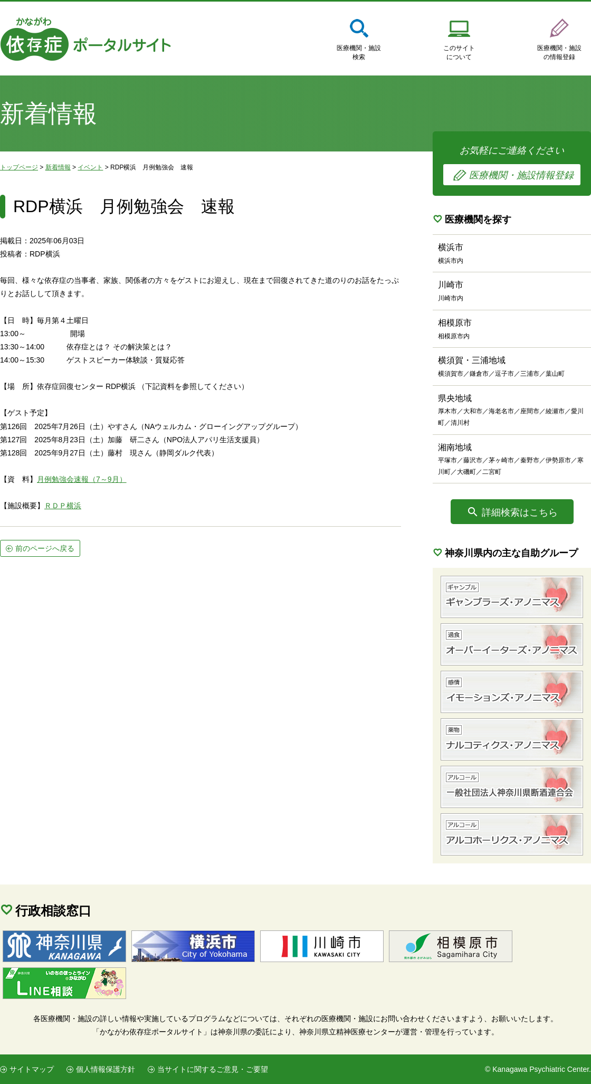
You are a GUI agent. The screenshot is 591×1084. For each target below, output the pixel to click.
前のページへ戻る (44, 548)
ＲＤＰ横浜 (62, 505)
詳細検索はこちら (520, 512)
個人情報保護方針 (105, 1069)
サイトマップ (31, 1069)
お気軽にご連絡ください (511, 165)
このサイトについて (459, 52)
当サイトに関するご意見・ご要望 (212, 1069)
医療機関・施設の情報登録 (559, 52)
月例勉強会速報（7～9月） (82, 479)
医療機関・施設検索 (359, 52)
